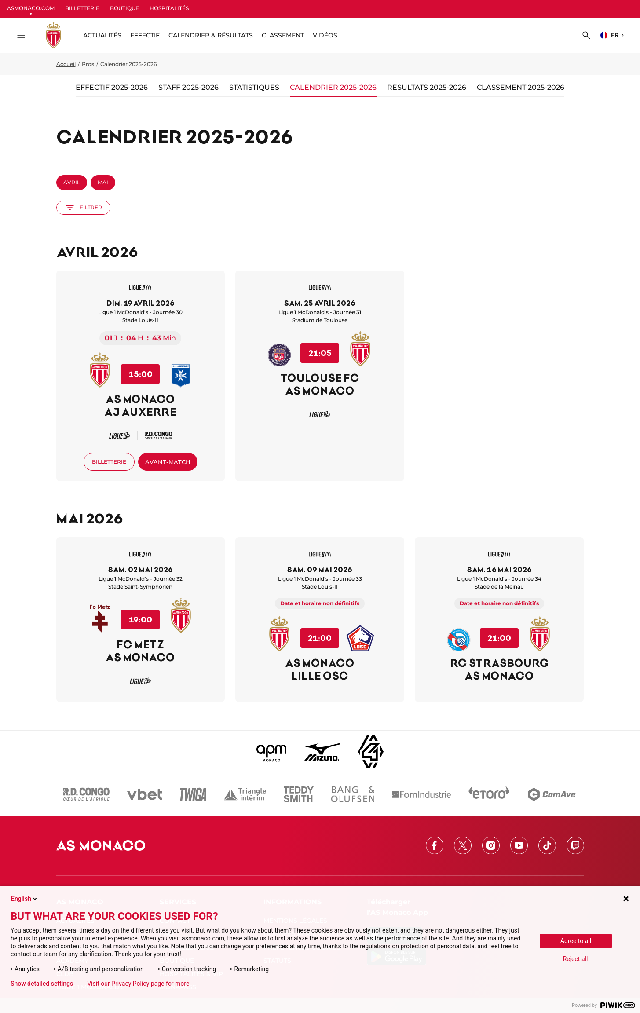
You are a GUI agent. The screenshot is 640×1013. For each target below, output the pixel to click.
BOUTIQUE (124, 8)
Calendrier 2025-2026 (333, 87)
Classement (283, 35)
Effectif (145, 35)
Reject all (575, 958)
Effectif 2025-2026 (112, 87)
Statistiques (254, 87)
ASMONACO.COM (31, 8)
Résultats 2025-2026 (426, 87)
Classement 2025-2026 (520, 87)
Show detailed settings (42, 983)
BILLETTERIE (82, 8)
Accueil (66, 64)
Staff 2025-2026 (188, 87)
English (24, 898)
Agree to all (575, 940)
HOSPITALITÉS (169, 8)
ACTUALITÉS (102, 35)
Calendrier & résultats (210, 35)
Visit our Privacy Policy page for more (138, 983)
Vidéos (325, 35)
